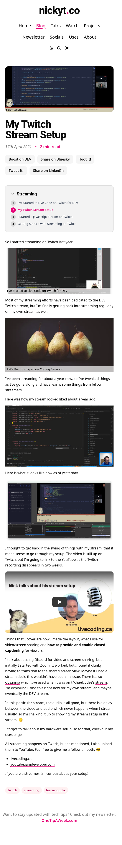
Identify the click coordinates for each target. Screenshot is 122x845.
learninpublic (56, 790)
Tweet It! (16, 170)
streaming (31, 790)
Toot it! (85, 159)
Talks (56, 26)
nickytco (59, 10)
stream (101, 682)
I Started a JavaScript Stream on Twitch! (45, 217)
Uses (74, 37)
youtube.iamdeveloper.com (32, 764)
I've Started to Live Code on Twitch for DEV (48, 203)
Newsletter (34, 37)
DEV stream (38, 693)
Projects (92, 26)
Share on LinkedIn (48, 170)
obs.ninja (12, 682)
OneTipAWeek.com (59, 820)
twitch (12, 790)
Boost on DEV (20, 159)
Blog (41, 26)
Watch (72, 26)
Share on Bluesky (55, 159)
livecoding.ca (20, 758)
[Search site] (59, 48)
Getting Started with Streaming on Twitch (47, 224)
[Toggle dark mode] (66, 48)
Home (25, 26)
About (90, 37)
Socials (57, 37)
